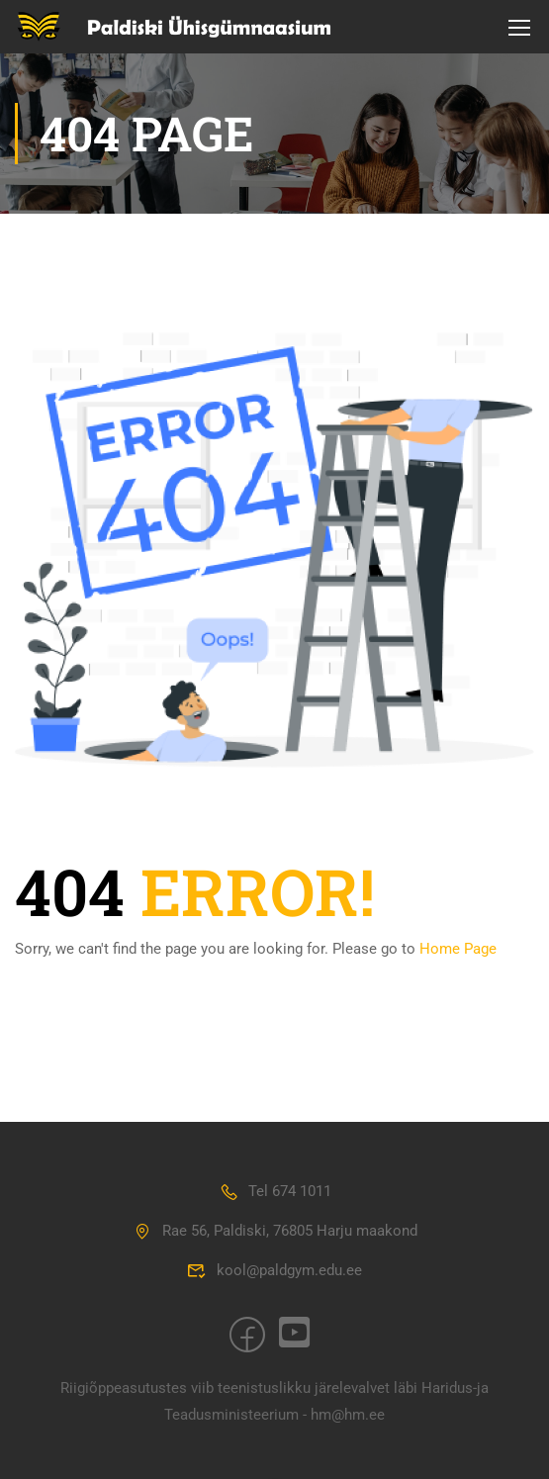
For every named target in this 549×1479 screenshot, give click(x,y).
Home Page (458, 949)
